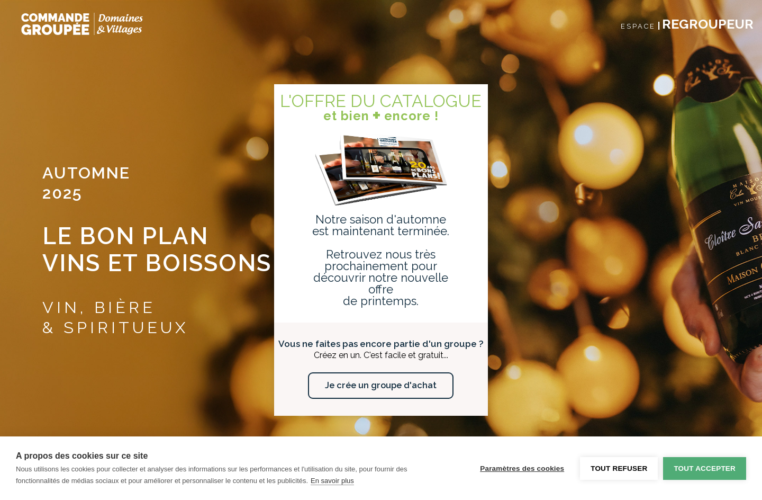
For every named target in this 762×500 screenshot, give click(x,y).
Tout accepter (705, 468)
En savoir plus (332, 481)
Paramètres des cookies (522, 468)
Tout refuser (619, 468)
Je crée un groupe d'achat (381, 385)
